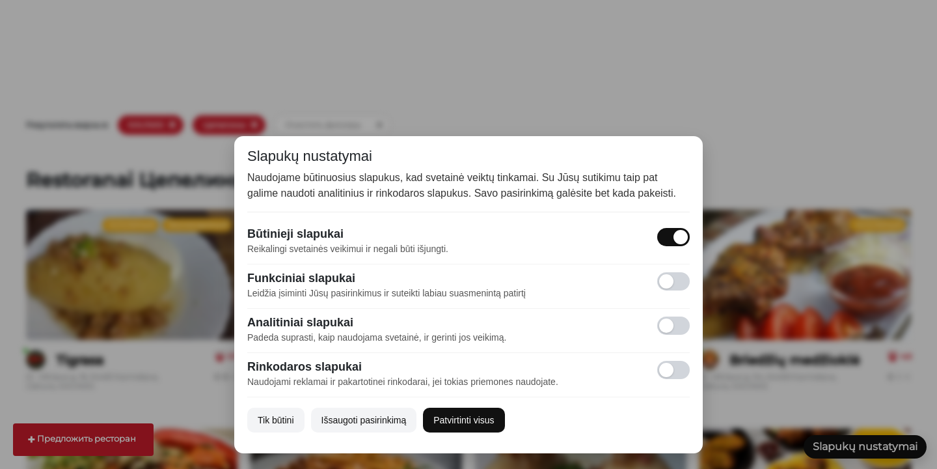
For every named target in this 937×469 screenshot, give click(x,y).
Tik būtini (276, 420)
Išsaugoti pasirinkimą (364, 420)
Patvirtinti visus (463, 420)
